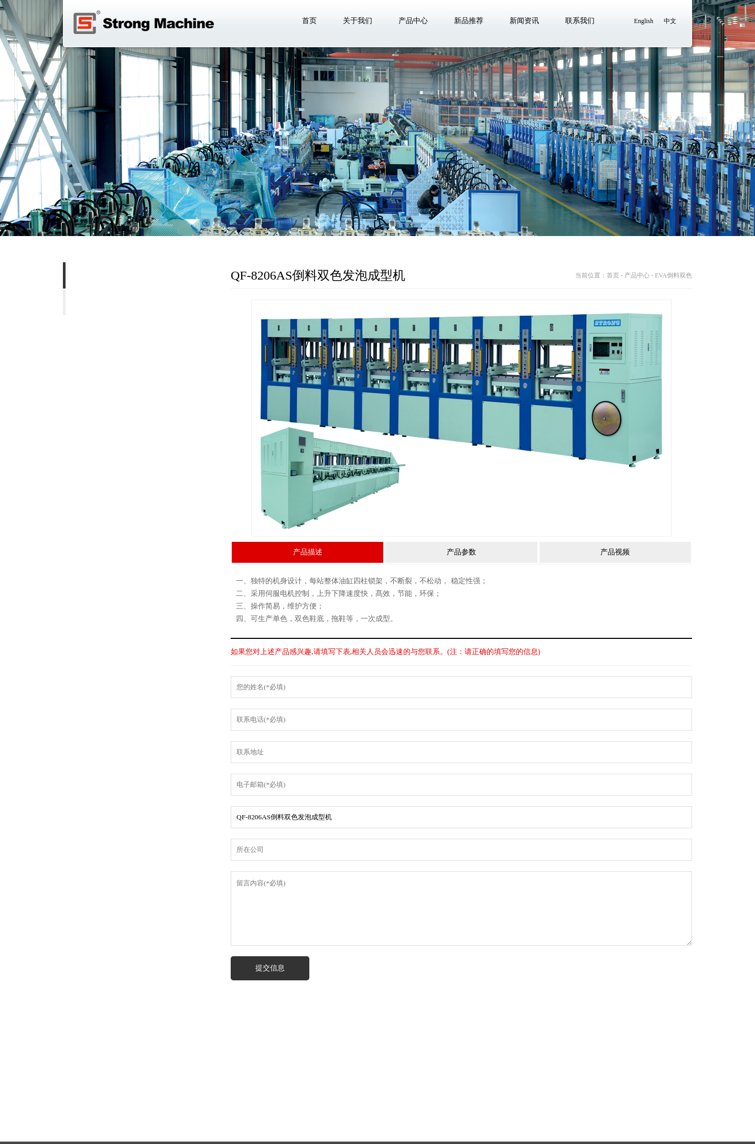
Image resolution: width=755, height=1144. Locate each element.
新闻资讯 (232, 1099)
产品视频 (615, 554)
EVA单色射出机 (103, 302)
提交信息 (270, 970)
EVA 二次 (70, 355)
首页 (70, 1099)
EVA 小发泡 (37, 382)
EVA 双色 (87, 329)
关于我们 (105, 1099)
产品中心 (148, 1099)
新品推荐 (190, 1099)
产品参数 (461, 554)
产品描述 (307, 554)
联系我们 (274, 1099)
